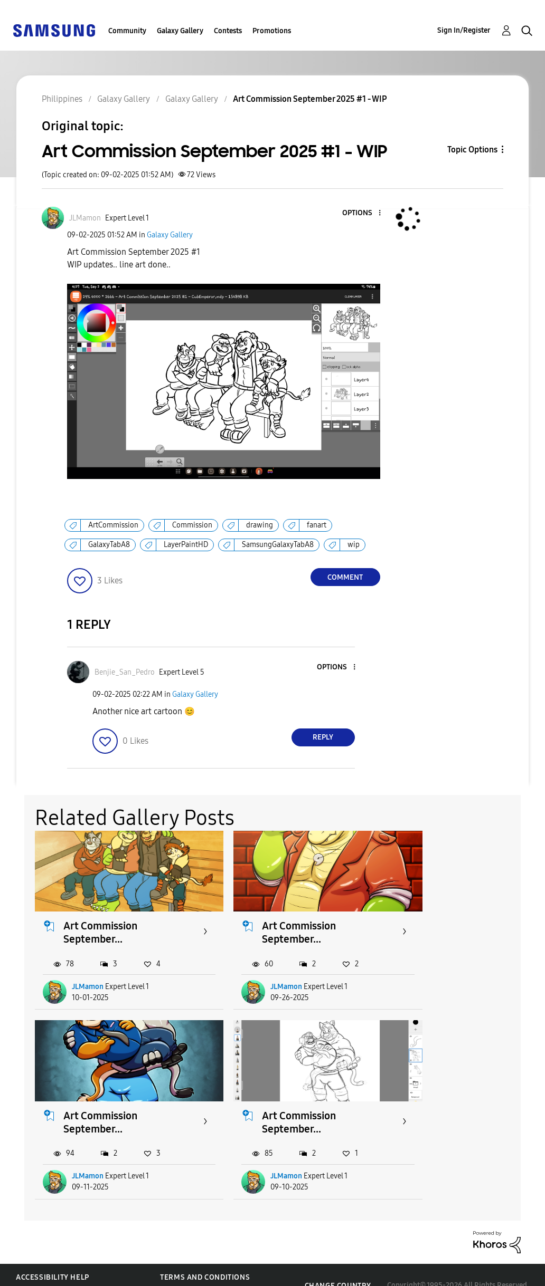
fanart (316, 525)
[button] (361, 213)
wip (353, 544)
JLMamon (88, 976)
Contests (228, 30)
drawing (259, 525)
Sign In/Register (464, 30)
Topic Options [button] (472, 150)
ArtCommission (113, 525)
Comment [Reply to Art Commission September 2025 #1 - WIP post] (345, 577)
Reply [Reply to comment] (323, 737)
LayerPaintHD (186, 544)
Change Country (338, 1264)
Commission (192, 525)
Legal (171, 1273)
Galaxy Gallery (180, 30)
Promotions (271, 30)
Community (127, 30)
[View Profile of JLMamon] (85, 218)
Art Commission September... (101, 922)
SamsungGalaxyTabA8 (278, 544)
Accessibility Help (52, 1256)
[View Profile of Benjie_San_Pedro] (125, 672)
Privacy (31, 1273)
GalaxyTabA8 (109, 544)
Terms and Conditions (205, 1256)
